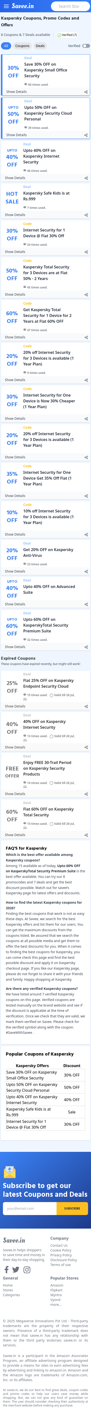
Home (8, 1285)
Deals (40, 45)
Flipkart (56, 1290)
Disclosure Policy (63, 1260)
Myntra (56, 1295)
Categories (11, 1295)
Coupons (22, 45)
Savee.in (14, 1240)
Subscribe (72, 1208)
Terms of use (60, 1264)
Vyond (55, 1299)
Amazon (57, 1285)
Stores (8, 1290)
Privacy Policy (61, 1255)
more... (56, 1304)
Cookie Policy (60, 1250)
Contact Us (59, 1245)
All (6, 45)
